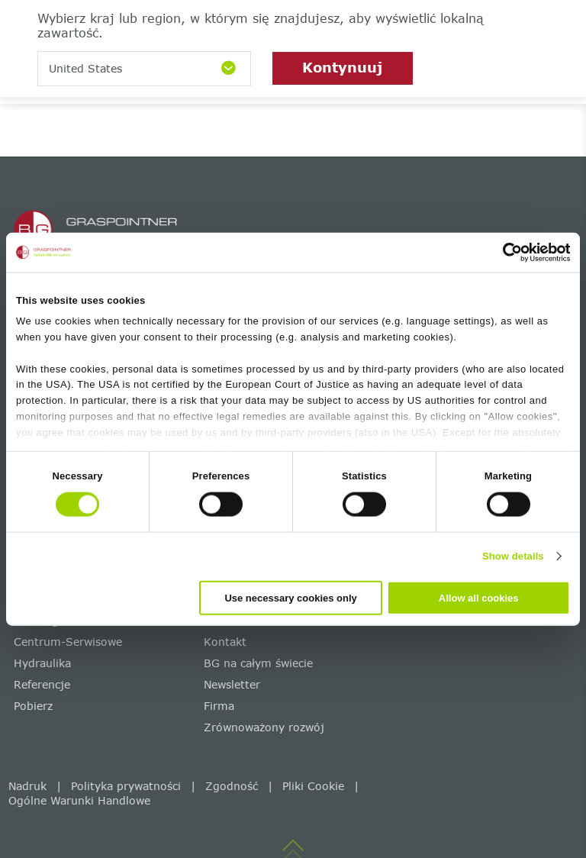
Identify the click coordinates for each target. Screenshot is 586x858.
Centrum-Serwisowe (68, 641)
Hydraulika (42, 662)
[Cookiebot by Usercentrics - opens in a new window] (503, 253)
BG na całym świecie (258, 662)
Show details (513, 556)
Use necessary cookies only (290, 597)
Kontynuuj (342, 67)
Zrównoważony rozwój (264, 727)
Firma (219, 705)
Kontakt (225, 641)
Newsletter (232, 684)
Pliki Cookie (313, 785)
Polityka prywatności (126, 785)
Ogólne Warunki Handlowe (79, 800)
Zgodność (231, 785)
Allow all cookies (479, 597)
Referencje (42, 684)
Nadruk (27, 785)
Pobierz (33, 705)
